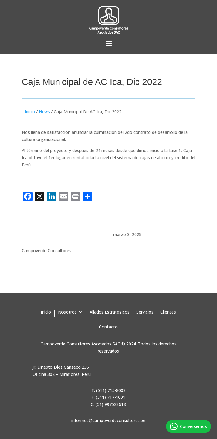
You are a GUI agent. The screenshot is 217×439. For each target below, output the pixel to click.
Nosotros (67, 312)
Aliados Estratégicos (110, 312)
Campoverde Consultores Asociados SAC (80, 344)
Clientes (168, 312)
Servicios (144, 312)
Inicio (30, 111)
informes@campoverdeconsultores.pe (108, 420)
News (44, 111)
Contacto (108, 327)
